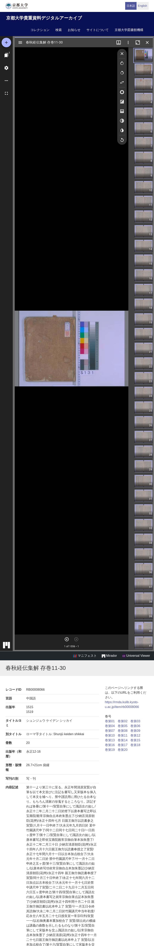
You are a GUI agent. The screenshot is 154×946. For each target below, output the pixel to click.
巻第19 (110, 749)
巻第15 (135, 740)
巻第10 (110, 735)
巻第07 (110, 730)
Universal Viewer (136, 656)
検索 (58, 30)
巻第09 (135, 730)
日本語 (131, 5)
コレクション (39, 30)
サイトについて (97, 30)
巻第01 (110, 721)
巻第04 (110, 726)
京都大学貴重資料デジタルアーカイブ (44, 17)
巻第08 (123, 730)
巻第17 (123, 745)
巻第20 (123, 749)
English (142, 5)
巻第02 (123, 721)
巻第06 (135, 726)
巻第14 (123, 740)
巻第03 (135, 721)
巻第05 (123, 726)
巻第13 (110, 740)
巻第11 (123, 735)
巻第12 (135, 735)
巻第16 (110, 745)
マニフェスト (85, 656)
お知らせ (74, 30)
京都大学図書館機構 (129, 30)
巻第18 (135, 745)
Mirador (109, 656)
